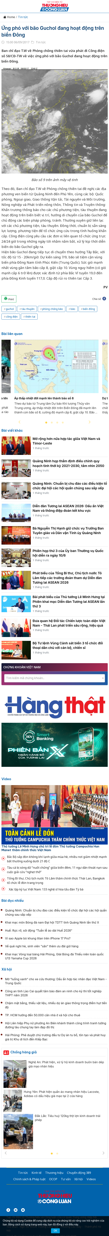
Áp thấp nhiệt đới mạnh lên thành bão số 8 (44, 398)
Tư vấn (66, 1179)
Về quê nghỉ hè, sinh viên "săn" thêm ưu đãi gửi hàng (42, 946)
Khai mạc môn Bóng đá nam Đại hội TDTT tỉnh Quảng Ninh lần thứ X (52, 922)
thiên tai (30, 316)
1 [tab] (46, 423)
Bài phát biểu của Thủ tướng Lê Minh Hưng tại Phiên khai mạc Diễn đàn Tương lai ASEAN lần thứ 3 (69, 601)
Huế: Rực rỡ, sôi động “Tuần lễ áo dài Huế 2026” (38, 930)
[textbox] (54, 678)
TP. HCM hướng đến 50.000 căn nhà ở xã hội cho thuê (42, 1015)
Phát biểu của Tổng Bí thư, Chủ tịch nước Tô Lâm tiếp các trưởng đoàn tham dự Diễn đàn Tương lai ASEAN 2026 (67, 577)
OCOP (53, 1179)
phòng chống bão (52, 309)
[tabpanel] (56, 379)
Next (89, 422)
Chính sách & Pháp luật (29, 1179)
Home (9, 17)
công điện (12, 316)
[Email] (23, 1210)
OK (55, 1230)
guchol (10, 309)
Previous (19, 422)
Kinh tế (36, 1173)
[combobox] (54, 678)
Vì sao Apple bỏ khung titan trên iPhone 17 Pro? (38, 938)
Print (9, 299)
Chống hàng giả (23, 1052)
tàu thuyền (27, 309)
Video (6, 779)
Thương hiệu (54, 1173)
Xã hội (6, 969)
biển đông (89, 309)
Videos (91, 1179)
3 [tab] (57, 423)
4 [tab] (63, 423)
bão (73, 309)
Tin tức (23, 17)
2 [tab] (52, 423)
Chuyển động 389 (79, 1173)
